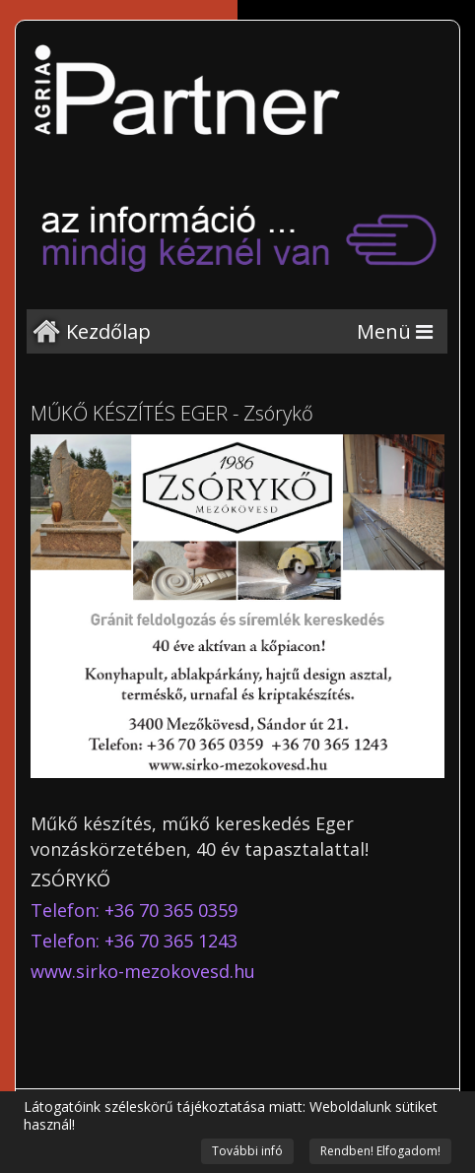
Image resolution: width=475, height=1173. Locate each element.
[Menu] (395, 331)
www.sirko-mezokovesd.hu (143, 971)
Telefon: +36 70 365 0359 (134, 910)
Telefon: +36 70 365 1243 (134, 940)
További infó (247, 1150)
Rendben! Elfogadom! (380, 1150)
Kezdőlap (108, 331)
